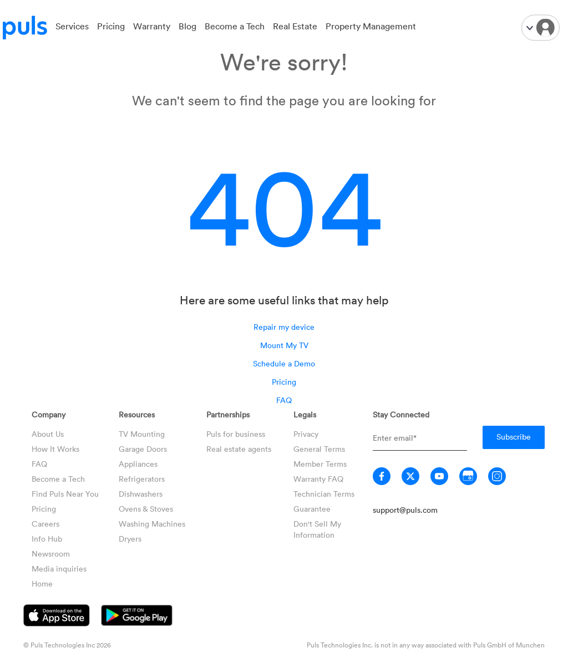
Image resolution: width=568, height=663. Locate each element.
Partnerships (228, 414)
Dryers (130, 538)
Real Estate (295, 26)
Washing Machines (152, 523)
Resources (137, 414)
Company (48, 414)
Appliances (138, 463)
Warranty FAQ (318, 478)
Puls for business (235, 434)
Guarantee (312, 508)
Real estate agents (238, 448)
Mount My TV (284, 345)
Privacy (305, 434)
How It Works (55, 448)
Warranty (151, 26)
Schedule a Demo (284, 363)
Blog (187, 26)
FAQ (284, 400)
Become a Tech (235, 26)
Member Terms (320, 463)
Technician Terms (323, 493)
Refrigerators (142, 478)
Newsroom (51, 553)
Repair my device (284, 327)
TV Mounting (142, 434)
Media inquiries (59, 568)
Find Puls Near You (65, 493)
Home (42, 583)
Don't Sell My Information (317, 529)
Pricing (111, 26)
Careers (45, 523)
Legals (304, 414)
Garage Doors (143, 448)
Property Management (371, 26)
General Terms (319, 448)
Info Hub (47, 538)
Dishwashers (141, 493)
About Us (48, 434)
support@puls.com (405, 509)
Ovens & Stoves (146, 508)
